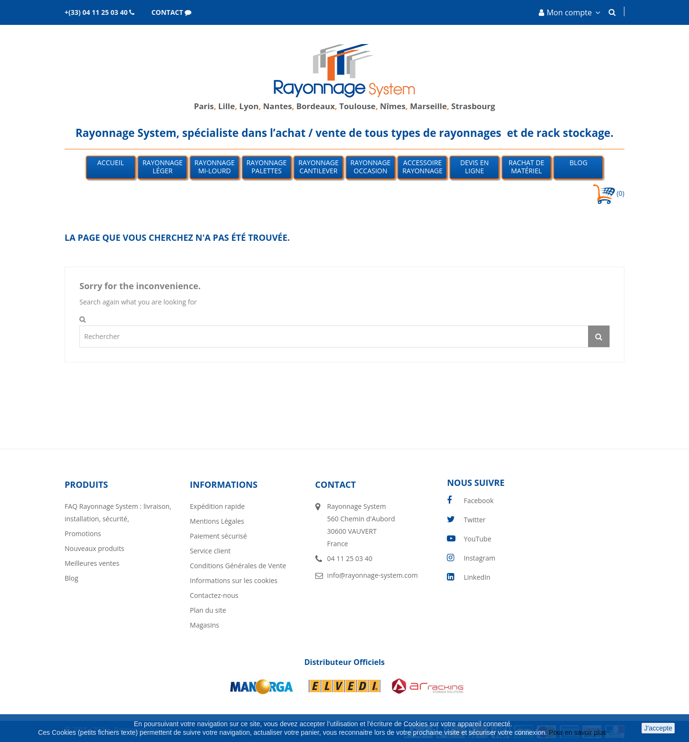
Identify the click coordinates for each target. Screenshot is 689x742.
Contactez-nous (214, 595)
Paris (204, 106)
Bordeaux (314, 106)
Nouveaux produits (94, 548)
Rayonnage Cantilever (319, 166)
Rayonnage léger (163, 166)
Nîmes (393, 106)
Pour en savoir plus (578, 732)
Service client (210, 550)
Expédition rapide (217, 506)
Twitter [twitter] (475, 519)
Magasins (204, 625)
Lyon (248, 106)
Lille (226, 106)
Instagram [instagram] (479, 557)
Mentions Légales (217, 521)
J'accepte (658, 728)
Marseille (428, 106)
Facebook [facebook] (478, 500)
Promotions (83, 533)
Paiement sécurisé (218, 535)
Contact (335, 484)
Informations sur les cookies (234, 580)
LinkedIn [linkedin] (477, 577)
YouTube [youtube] (477, 538)
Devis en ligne (474, 166)
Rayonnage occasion (370, 166)
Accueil (110, 162)
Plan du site (208, 610)
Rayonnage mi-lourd (214, 166)
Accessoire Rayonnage (422, 166)
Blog (578, 162)
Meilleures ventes (92, 563)
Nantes (277, 106)
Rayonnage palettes (266, 166)
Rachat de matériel (527, 166)
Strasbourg (473, 106)
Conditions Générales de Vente (238, 565)
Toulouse (357, 106)
